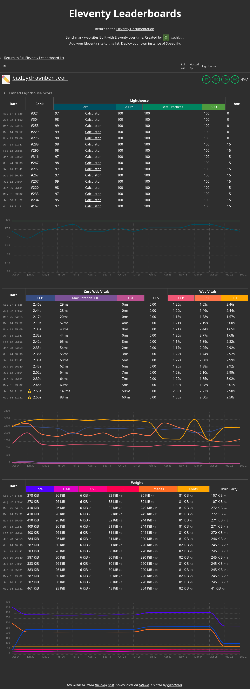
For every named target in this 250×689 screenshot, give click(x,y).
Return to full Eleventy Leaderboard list (34, 58)
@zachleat (174, 685)
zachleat (173, 37)
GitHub (144, 685)
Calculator (93, 113)
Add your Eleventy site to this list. (94, 43)
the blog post (104, 685)
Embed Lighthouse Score (30, 93)
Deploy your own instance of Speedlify (150, 43)
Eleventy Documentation (135, 29)
